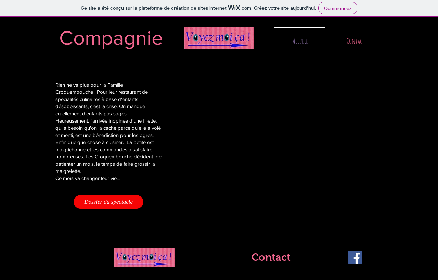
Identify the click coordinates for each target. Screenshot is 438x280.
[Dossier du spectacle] (108, 202)
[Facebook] (355, 257)
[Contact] (271, 257)
